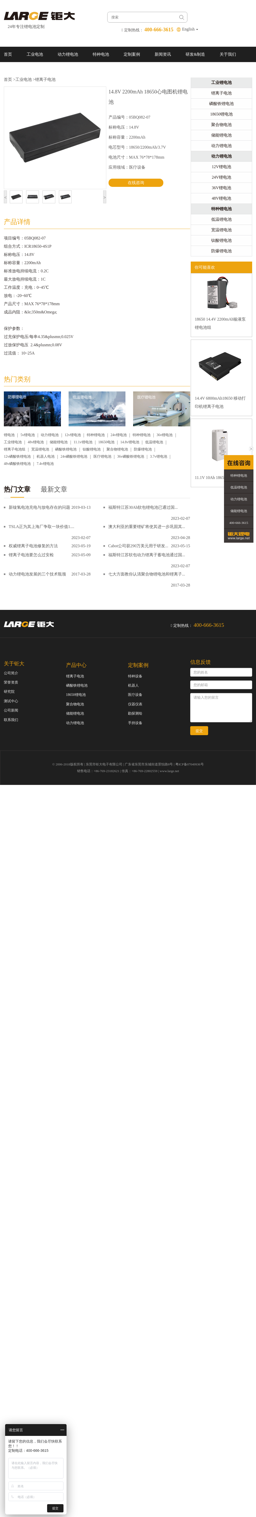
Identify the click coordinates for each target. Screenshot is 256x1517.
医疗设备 (135, 695)
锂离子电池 (45, 79)
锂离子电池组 (14, 449)
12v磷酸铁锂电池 (17, 456)
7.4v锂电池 (45, 464)
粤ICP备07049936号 (189, 764)
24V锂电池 (221, 177)
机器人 (133, 685)
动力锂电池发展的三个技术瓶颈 (37, 574)
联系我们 (12, 70)
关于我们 (228, 54)
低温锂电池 (154, 442)
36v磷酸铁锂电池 (130, 456)
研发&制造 (195, 54)
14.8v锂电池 (129, 442)
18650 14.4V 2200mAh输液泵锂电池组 (220, 323)
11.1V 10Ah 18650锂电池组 (218, 477)
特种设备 (135, 676)
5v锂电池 (27, 435)
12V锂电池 (221, 167)
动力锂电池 (68, 54)
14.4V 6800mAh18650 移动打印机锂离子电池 (220, 402)
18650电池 (106, 442)
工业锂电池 (13, 442)
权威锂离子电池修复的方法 (33, 546)
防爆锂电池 (143, 449)
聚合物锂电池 (117, 449)
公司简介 (11, 673)
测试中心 (11, 701)
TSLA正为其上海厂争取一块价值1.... (41, 526)
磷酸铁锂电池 (66, 449)
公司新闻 (11, 710)
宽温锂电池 (40, 449)
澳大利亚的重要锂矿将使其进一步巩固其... (146, 526)
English (190, 29)
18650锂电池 (221, 114)
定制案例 (132, 54)
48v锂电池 (36, 442)
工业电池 (35, 54)
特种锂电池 (96, 435)
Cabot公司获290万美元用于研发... (138, 546)
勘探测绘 (135, 713)
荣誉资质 (11, 682)
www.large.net (169, 771)
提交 (199, 731)
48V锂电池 (221, 198)
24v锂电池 (119, 435)
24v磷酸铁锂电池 (73, 456)
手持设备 (135, 723)
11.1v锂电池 (83, 442)
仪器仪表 (135, 704)
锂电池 (9, 435)
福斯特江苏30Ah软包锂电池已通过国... (143, 507)
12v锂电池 (73, 435)
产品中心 (76, 665)
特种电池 (101, 54)
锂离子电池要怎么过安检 (31, 555)
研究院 (9, 692)
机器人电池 (46, 456)
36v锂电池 (164, 435)
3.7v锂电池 (158, 456)
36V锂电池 (221, 188)
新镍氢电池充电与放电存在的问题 (39, 507)
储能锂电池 (59, 442)
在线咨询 (136, 182)
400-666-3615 (238, 523)
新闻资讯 (163, 54)
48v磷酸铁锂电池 (17, 464)
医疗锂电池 (102, 456)
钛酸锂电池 (92, 449)
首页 (8, 54)
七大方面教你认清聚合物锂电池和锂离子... (146, 574)
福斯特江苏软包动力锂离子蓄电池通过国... (146, 555)
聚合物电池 (221, 124)
